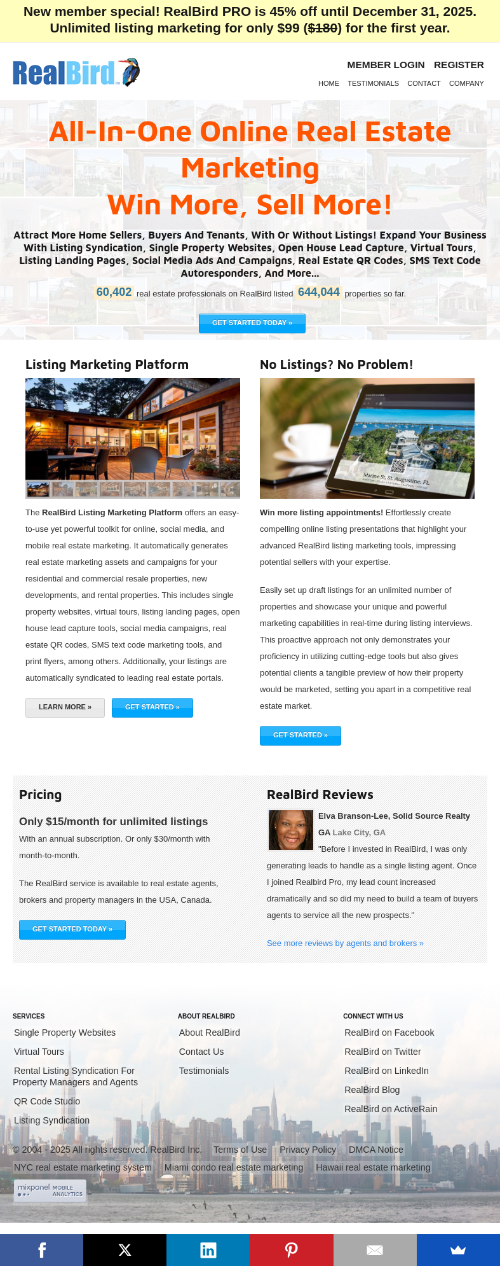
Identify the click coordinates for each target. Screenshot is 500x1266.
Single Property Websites (65, 1032)
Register (459, 64)
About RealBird (209, 1032)
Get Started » (152, 707)
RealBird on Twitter (382, 1052)
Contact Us (201, 1052)
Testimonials (373, 83)
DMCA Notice (376, 1149)
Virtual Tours (39, 1052)
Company (466, 83)
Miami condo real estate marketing (234, 1167)
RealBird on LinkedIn (386, 1071)
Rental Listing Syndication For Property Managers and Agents (75, 1076)
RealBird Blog (372, 1090)
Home (328, 83)
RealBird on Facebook (389, 1032)
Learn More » (65, 707)
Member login (386, 64)
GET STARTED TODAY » (252, 322)
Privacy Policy (308, 1149)
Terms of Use (240, 1149)
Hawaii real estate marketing (373, 1167)
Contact (424, 83)
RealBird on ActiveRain (390, 1109)
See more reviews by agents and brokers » (345, 943)
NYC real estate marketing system (83, 1167)
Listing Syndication (52, 1120)
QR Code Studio (47, 1101)
